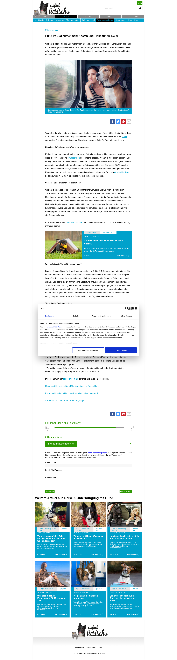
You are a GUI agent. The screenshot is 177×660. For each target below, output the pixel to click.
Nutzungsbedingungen (97, 453)
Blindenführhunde (74, 222)
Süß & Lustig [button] (39, 20)
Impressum (79, 647)
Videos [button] (129, 20)
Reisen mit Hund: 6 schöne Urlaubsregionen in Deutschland (72, 386)
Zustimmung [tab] (50, 316)
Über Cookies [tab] (126, 316)
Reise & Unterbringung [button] (105, 20)
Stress (124, 137)
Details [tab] (76, 316)
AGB (100, 647)
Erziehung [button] (49, 20)
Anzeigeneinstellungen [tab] (101, 316)
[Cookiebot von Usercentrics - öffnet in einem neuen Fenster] (127, 308)
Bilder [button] (136, 20)
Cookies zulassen (121, 350)
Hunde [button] (66, 17)
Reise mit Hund (70, 379)
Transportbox (74, 158)
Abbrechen (50, 492)
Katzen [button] (88, 17)
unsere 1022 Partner (55, 327)
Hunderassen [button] (120, 20)
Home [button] (44, 17)
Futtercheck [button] (133, 17)
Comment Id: (50, 463)
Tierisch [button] (110, 17)
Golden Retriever (122, 172)
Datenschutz (91, 647)
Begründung (50, 477)
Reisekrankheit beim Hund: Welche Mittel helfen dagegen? (71, 393)
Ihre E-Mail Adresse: (54, 470)
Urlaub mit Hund (51, 30)
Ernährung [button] (85, 20)
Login (140, 3)
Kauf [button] (93, 20)
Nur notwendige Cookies (88, 350)
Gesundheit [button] (59, 20)
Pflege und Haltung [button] (72, 20)
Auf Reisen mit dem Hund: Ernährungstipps (64, 400)
